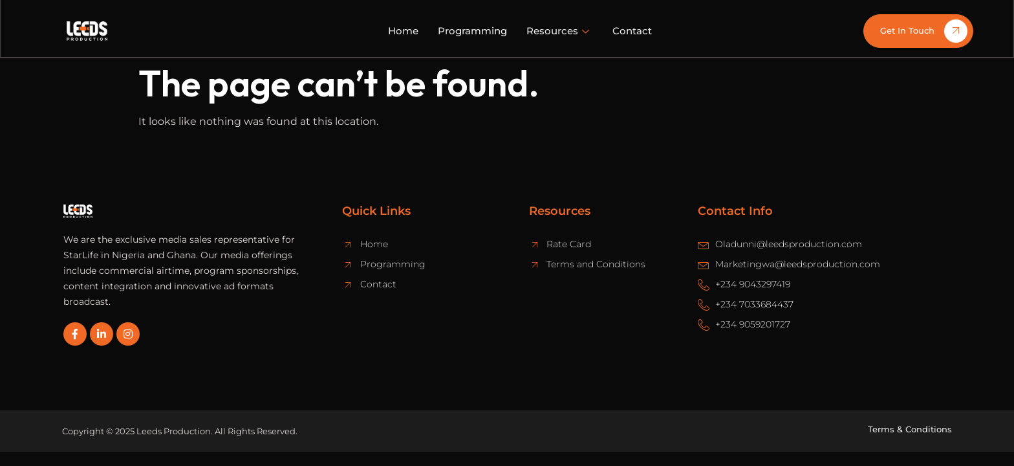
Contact (632, 31)
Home (403, 31)
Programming (472, 31)
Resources (557, 31)
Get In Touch (923, 31)
